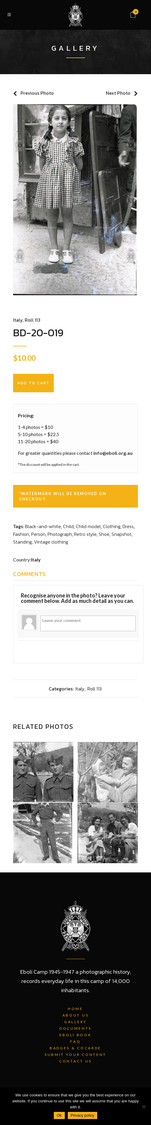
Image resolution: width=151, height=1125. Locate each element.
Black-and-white (43, 526)
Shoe (104, 534)
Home (75, 1008)
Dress (128, 526)
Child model (88, 526)
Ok (59, 1115)
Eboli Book (75, 1035)
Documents (75, 1028)
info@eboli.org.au (113, 453)
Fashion (21, 534)
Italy (18, 319)
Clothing (111, 526)
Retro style (85, 534)
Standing (22, 541)
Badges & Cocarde (75, 1048)
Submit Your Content (75, 1054)
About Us (75, 1015)
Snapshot (121, 534)
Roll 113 (32, 319)
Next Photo (118, 93)
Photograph (60, 534)
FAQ (75, 1041)
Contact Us (75, 1061)
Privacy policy (82, 1115)
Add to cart (33, 383)
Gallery (75, 1022)
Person (38, 534)
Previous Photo (37, 93)
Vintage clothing (51, 541)
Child (68, 526)
